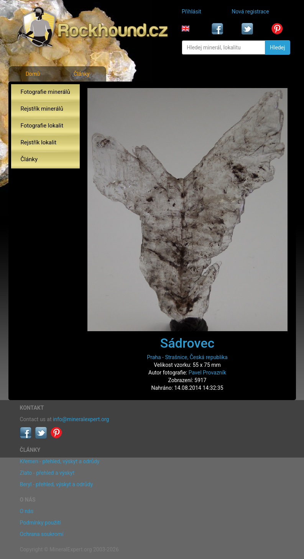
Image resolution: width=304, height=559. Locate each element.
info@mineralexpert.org (81, 419)
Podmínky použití (40, 523)
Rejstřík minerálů (42, 108)
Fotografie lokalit (42, 125)
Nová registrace (250, 11)
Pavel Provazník (207, 372)
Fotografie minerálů (45, 91)
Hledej (277, 47)
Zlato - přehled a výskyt (47, 473)
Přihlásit (191, 11)
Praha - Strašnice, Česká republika (187, 357)
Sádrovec (187, 343)
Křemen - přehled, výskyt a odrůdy (60, 461)
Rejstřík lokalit (39, 142)
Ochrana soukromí (42, 534)
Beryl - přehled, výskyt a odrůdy (56, 484)
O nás (27, 511)
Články (82, 74)
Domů (33, 74)
